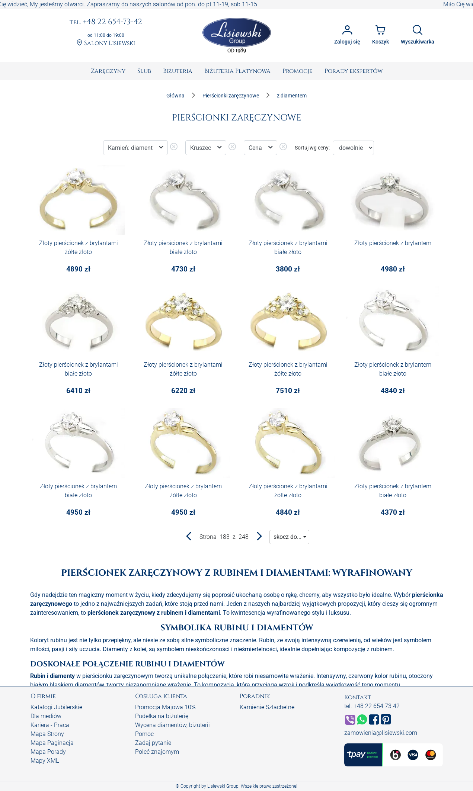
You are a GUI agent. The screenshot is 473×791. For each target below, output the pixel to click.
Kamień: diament (131, 147)
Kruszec (201, 147)
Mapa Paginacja (52, 742)
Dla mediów (46, 716)
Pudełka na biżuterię (161, 716)
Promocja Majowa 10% (165, 707)
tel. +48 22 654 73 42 (372, 706)
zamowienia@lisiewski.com (380, 732)
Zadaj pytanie (153, 742)
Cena (256, 147)
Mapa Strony (47, 733)
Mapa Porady (48, 751)
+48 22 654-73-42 (106, 22)
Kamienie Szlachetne (267, 707)
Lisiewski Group (223, 786)
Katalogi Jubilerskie (56, 707)
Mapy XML (45, 760)
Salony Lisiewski (106, 43)
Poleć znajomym (157, 751)
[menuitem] (108, 71)
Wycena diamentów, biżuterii (172, 725)
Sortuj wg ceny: (312, 148)
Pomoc (144, 733)
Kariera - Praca (50, 725)
